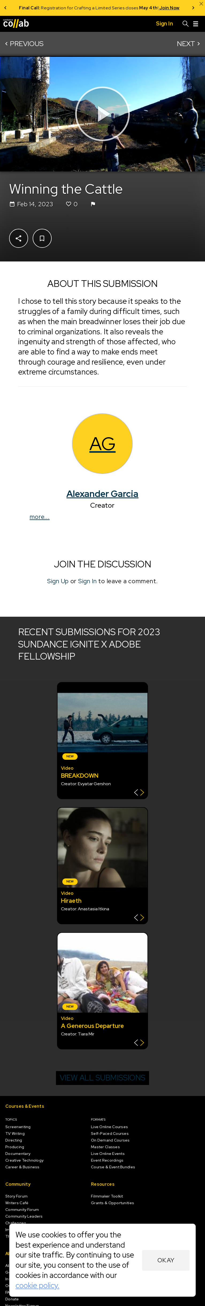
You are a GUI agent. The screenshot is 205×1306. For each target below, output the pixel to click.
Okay (165, 1260)
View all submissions (102, 1078)
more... (40, 517)
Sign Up (58, 581)
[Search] (186, 24)
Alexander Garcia (103, 494)
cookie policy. (37, 1285)
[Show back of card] (139, 793)
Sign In (87, 581)
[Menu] (195, 24)
